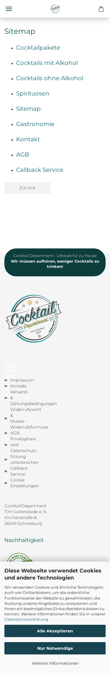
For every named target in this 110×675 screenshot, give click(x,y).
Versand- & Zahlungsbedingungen (16, 397)
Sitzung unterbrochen (16, 459)
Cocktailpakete (38, 47)
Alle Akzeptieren (55, 631)
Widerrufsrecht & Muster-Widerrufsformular (16, 418)
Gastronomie (35, 123)
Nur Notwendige (55, 648)
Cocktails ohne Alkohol (49, 78)
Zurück (27, 187)
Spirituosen (33, 93)
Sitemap (28, 108)
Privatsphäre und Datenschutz (16, 444)
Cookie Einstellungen (16, 482)
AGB (22, 154)
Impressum (16, 380)
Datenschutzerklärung (26, 619)
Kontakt (28, 139)
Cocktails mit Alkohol (47, 62)
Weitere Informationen (55, 663)
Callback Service (39, 169)
